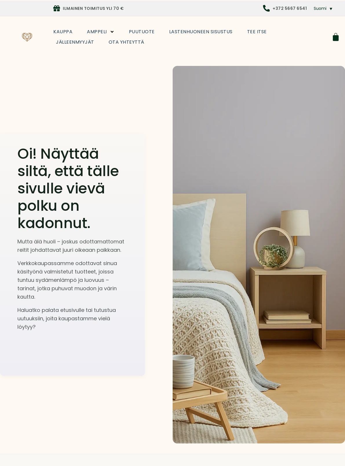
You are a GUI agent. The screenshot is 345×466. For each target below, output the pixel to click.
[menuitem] (323, 8)
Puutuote (142, 31)
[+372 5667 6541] (266, 8)
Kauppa (62, 31)
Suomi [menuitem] (320, 8)
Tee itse (257, 31)
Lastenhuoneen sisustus (201, 31)
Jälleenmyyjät (75, 42)
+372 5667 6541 (290, 8)
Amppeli (100, 32)
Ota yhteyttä (126, 42)
